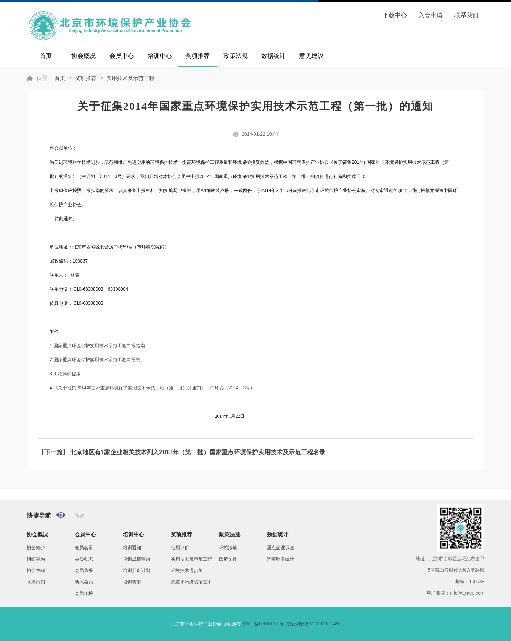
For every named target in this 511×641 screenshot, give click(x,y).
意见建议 (311, 56)
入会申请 (430, 15)
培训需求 (132, 582)
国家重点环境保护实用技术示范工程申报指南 (99, 345)
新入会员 (84, 582)
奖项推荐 (197, 56)
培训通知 (132, 547)
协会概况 (83, 56)
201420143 (154, 388)
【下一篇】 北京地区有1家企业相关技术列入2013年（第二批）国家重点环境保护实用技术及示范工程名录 (181, 452)
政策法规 (235, 56)
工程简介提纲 (67, 374)
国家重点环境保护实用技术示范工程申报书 (96, 359)
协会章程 (36, 570)
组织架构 (36, 559)
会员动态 (84, 559)
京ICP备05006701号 (263, 624)
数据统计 (273, 56)
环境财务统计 (280, 559)
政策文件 (228, 559)
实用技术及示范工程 (130, 78)
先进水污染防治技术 (191, 582)
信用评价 (180, 547)
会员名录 (84, 547)
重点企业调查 (280, 547)
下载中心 (394, 15)
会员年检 (84, 593)
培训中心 (160, 56)
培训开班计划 (136, 570)
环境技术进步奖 (187, 570)
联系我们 (466, 15)
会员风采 (84, 570)
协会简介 (36, 547)
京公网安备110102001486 (313, 624)
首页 (46, 56)
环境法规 (228, 547)
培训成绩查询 (136, 559)
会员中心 (121, 56)
